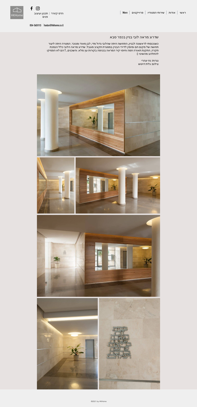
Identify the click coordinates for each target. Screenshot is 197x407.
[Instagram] (37, 8)
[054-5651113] (35, 25)
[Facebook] (31, 8)
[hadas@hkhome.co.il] (53, 25)
